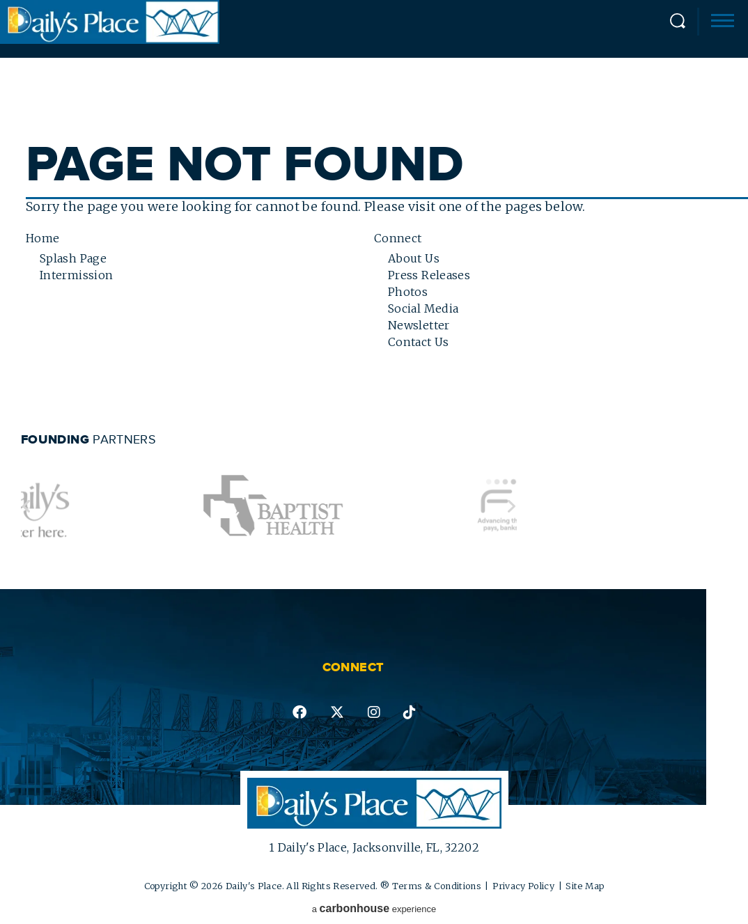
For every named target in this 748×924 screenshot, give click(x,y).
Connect (398, 238)
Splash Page (73, 258)
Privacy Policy (523, 886)
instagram (374, 712)
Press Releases (429, 275)
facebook (299, 712)
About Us (413, 258)
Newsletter (419, 325)
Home (42, 238)
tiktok (409, 712)
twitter (337, 712)
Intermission (76, 275)
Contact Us (418, 342)
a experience (374, 908)
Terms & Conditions (436, 886)
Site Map (585, 886)
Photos (408, 292)
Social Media (423, 308)
